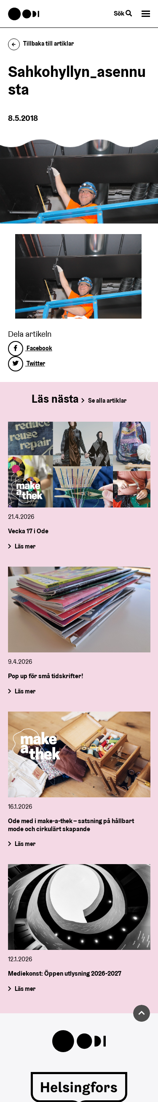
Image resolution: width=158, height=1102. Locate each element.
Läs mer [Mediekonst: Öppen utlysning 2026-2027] (24, 989)
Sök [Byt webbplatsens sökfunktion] (123, 13)
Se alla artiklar (107, 400)
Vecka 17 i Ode (28, 531)
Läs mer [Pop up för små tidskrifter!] (24, 691)
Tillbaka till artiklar (41, 43)
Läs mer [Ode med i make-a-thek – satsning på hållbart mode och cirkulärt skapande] (24, 844)
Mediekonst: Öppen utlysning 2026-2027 (64, 973)
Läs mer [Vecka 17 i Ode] (24, 546)
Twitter (26, 363)
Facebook (30, 348)
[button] (146, 14)
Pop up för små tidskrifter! (45, 676)
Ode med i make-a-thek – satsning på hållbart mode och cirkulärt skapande (71, 824)
